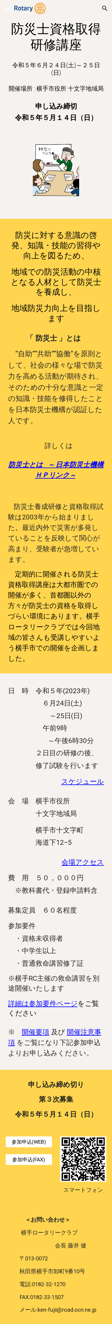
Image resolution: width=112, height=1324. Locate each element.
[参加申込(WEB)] (29, 1141)
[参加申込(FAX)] (29, 1159)
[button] (7, 8)
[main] (56, 37)
